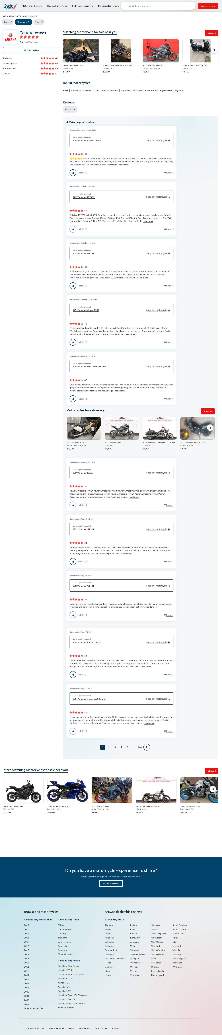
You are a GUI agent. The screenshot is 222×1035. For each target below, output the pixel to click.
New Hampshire (158, 933)
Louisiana (134, 941)
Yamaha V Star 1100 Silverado (72, 995)
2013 (26, 958)
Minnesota (135, 962)
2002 (26, 1004)
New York (155, 946)
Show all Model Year (34, 1008)
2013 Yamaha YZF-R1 (121, 585)
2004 (26, 996)
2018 (26, 937)
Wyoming (177, 966)
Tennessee (178, 933)
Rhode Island (157, 975)
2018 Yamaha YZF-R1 (121, 253)
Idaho (107, 971)
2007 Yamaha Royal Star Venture (121, 366)
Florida (108, 962)
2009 (26, 975)
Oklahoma (156, 962)
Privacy (115, 1028)
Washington (178, 954)
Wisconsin (178, 962)
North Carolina (158, 950)
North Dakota (157, 954)
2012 (26, 962)
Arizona (108, 933)
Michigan (134, 958)
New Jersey (156, 937)
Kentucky (135, 937)
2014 (26, 954)
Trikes (61, 925)
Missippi (134, 966)
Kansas (133, 933)
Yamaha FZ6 (64, 982)
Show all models (66, 1007)
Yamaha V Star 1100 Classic (71, 974)
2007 (26, 983)
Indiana (133, 925)
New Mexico (157, 941)
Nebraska (155, 925)
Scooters (62, 950)
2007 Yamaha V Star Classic (121, 140)
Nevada (154, 929)
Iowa (132, 929)
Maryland (134, 950)
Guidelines (83, 1028)
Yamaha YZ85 (64, 991)
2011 (26, 966)
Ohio (153, 958)
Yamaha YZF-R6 (65, 970)
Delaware (109, 954)
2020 (26, 929)
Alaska (108, 929)
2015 (26, 950)
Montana (134, 975)
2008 (26, 979)
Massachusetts (137, 954)
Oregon (155, 966)
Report (169, 172)
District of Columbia (114, 958)
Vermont (177, 946)
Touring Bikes (64, 929)
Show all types (65, 954)
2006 (26, 987)
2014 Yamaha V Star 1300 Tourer (121, 699)
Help (71, 1028)
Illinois (108, 975)
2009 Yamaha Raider (121, 472)
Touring (62, 933)
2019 (26, 933)
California (109, 941)
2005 (26, 991)
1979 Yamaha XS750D (121, 197)
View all (212, 33)
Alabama (109, 925)
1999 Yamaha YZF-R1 (121, 529)
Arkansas (109, 937)
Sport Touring (65, 941)
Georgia (109, 966)
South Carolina (180, 925)
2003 (26, 1000)
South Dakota (179, 929)
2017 (26, 941)
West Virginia (179, 958)
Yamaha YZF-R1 (65, 978)
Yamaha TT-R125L (67, 999)
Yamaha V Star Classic (68, 966)
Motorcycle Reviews (32, 5)
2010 (26, 971)
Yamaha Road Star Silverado (71, 1003)
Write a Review (111, 883)
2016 (26, 946)
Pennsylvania (157, 971)
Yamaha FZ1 (64, 987)
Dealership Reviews (57, 5)
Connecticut (111, 950)
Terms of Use (100, 1028)
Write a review (208, 6)
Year (37, 22)
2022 (26, 925)
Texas (175, 937)
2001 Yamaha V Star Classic (121, 642)
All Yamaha (22, 22)
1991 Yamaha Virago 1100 (121, 310)
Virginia (176, 950)
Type (6, 22)
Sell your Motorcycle (82, 5)
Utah (175, 941)
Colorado (109, 946)
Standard (62, 937)
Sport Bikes (63, 946)
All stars (68, 109)
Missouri (134, 971)
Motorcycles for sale (108, 5)
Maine (133, 946)
